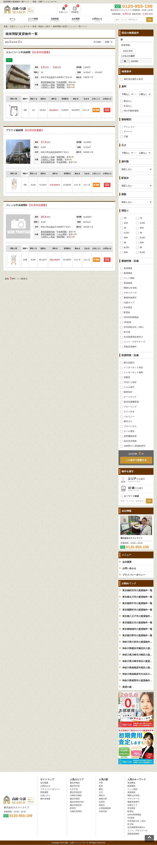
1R (125, 218)
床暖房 (127, 377)
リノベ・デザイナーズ (134, 341)
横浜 (101, 789)
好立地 (127, 332)
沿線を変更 (128, 51)
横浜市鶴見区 (76, 805)
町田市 (73, 808)
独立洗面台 (129, 362)
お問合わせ (97, 20)
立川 (101, 792)
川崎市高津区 (76, 811)
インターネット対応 (133, 367)
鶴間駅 (60, 159)
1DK (126, 223)
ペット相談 (129, 278)
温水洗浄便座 (130, 441)
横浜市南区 (75, 783)
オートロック (130, 397)
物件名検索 (45, 799)
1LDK (142, 223)
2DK (142, 228)
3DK (126, 237)
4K (125, 242)
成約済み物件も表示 (133, 79)
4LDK (126, 247)
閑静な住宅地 (130, 288)
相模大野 (103, 799)
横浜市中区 (75, 786)
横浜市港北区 (76, 792)
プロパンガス (130, 426)
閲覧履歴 (75, 9)
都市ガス (128, 421)
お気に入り (63, 9)
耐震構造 (128, 273)
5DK (126, 252)
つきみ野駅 (62, 234)
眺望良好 (128, 392)
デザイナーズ (130, 292)
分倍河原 (103, 811)
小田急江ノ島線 (48, 85)
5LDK (142, 252)
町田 (101, 786)
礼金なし (128, 106)
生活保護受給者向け (133, 337)
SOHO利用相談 (131, 317)
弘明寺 (102, 802)
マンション (129, 126)
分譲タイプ (129, 302)
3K (141, 232)
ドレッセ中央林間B (27, 205)
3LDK (142, 237)
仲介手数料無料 (131, 111)
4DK (142, 242)
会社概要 (76, 20)
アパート (128, 131)
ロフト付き (129, 411)
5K (141, 247)
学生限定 (128, 307)
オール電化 (129, 431)
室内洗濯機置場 (131, 402)
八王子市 (74, 789)
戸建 (126, 136)
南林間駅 (61, 85)
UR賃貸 (127, 322)
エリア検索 (33, 20)
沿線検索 (54, 20)
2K (125, 228)
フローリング (130, 406)
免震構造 (128, 268)
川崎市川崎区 (76, 795)
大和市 (52, 77)
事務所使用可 (130, 297)
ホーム (12, 20)
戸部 (101, 783)
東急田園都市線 (48, 82)
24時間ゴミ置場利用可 (135, 446)
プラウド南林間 (25, 130)
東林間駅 (61, 87)
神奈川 (102, 795)
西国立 (102, 805)
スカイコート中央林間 (28, 52)
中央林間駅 (62, 82)
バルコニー (129, 416)
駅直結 (127, 312)
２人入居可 (129, 387)
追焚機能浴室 (130, 436)
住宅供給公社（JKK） (134, 327)
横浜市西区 (75, 799)
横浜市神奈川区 (77, 802)
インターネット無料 (133, 372)
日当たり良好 (130, 382)
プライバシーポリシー (50, 789)
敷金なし (128, 101)
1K (141, 218)
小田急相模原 (105, 808)
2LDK (126, 232)
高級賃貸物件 (130, 346)
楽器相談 (128, 283)
